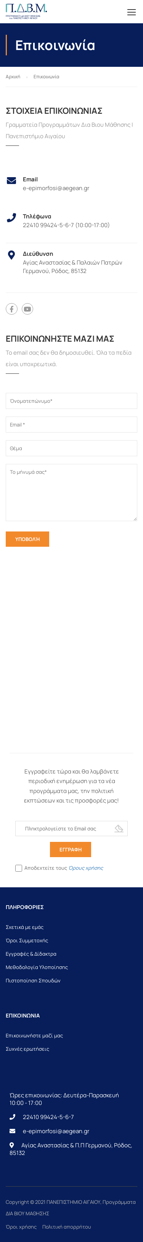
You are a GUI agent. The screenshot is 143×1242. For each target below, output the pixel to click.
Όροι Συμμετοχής (27, 940)
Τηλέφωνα (37, 216)
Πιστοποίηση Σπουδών (33, 980)
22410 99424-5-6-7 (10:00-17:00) (66, 225)
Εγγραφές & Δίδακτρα (31, 953)
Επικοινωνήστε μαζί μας (34, 1035)
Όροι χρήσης (21, 1226)
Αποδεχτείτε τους (59, 868)
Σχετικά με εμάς (24, 927)
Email (30, 179)
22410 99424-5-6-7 (48, 1117)
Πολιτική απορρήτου (66, 1226)
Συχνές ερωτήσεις (27, 1048)
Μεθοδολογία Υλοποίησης (37, 967)
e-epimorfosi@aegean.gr (56, 188)
